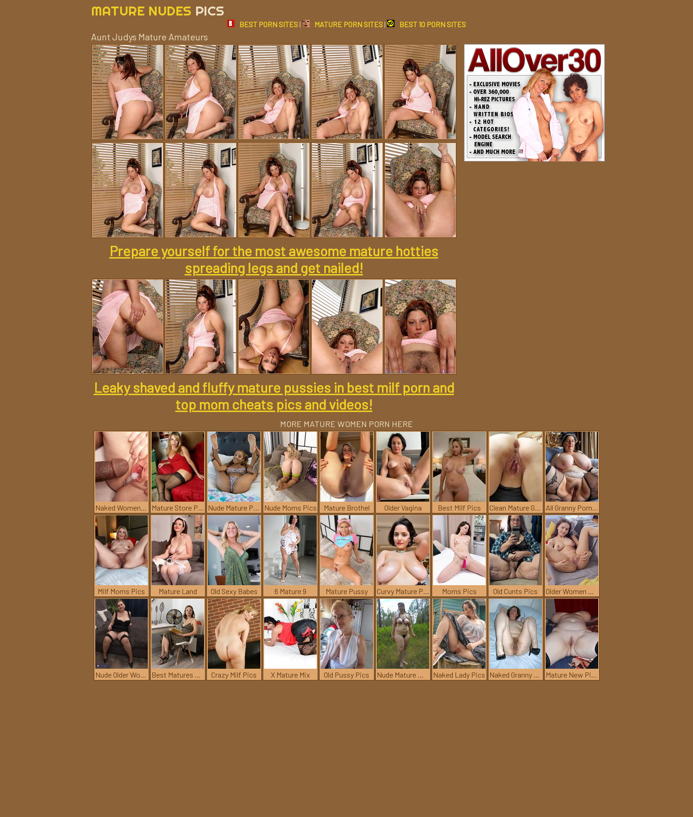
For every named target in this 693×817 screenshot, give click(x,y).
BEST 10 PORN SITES (426, 24)
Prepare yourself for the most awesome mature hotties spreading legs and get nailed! (273, 259)
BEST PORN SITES (262, 24)
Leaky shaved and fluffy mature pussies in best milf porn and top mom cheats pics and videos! (274, 395)
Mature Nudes (157, 10)
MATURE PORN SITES (342, 24)
